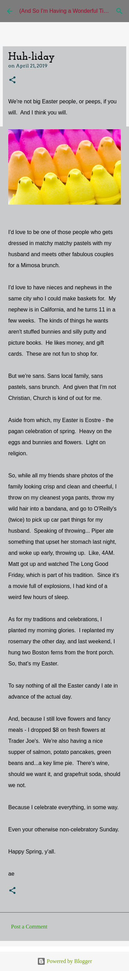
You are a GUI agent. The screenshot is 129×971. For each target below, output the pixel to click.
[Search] (119, 11)
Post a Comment (29, 927)
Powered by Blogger (64, 961)
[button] (12, 80)
